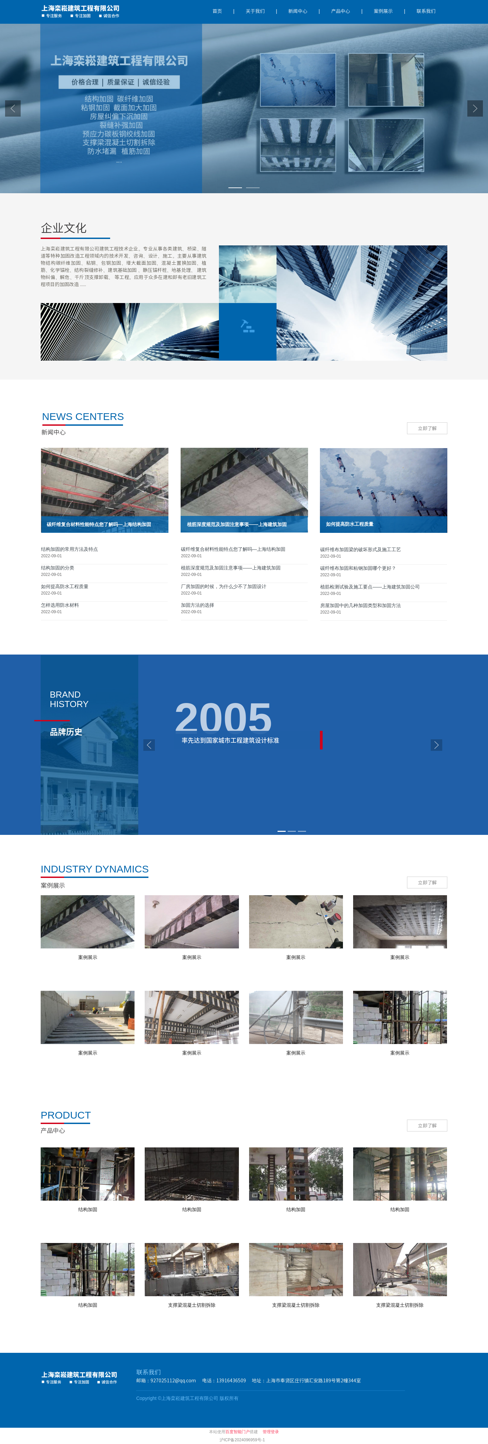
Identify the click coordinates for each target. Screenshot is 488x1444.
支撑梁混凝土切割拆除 (192, 1305)
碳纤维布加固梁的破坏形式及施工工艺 (360, 549)
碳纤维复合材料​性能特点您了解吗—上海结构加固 (233, 549)
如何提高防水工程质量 (64, 586)
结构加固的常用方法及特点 (69, 549)
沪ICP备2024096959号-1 (242, 1440)
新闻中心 (297, 11)
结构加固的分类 (57, 567)
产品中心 (340, 11)
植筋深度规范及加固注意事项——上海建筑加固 (231, 567)
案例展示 (383, 11)
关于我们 (255, 11)
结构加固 (87, 1209)
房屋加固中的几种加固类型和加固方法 (360, 605)
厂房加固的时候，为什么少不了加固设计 (223, 586)
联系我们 (425, 11)
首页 (217, 11)
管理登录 (271, 1431)
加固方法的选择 (197, 605)
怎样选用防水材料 (60, 605)
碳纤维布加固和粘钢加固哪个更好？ (358, 568)
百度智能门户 (237, 1431)
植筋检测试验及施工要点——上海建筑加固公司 (370, 586)
